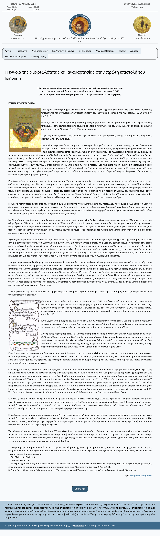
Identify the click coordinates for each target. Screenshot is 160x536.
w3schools (79, 525)
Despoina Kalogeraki (141, 475)
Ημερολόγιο (21, 51)
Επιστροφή (80, 488)
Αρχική (8, 51)
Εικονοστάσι (85, 51)
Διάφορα (134, 51)
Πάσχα (122, 51)
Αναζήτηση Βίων (40, 51)
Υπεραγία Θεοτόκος (105, 51)
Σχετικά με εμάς (38, 56)
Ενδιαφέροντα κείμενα (15, 56)
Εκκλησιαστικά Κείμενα (63, 51)
